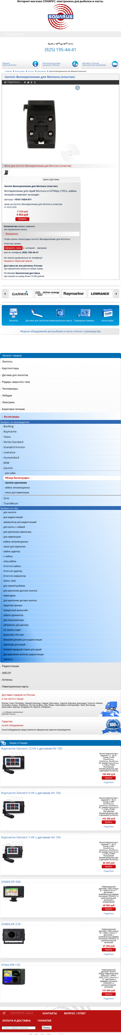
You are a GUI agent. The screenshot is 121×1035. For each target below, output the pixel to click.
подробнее (109, 782)
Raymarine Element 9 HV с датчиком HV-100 (30, 793)
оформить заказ (13, 247)
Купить (22, 219)
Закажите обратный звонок (18, 260)
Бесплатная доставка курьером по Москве (51, 64)
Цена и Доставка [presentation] (51, 179)
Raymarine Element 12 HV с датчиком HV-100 (31, 748)
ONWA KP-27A (10, 924)
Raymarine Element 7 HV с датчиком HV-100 (30, 837)
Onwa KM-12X (10, 965)
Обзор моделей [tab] (12, 34)
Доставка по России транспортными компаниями (94, 64)
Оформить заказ (21, 1013)
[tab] (60, 179)
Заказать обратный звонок (9, 64)
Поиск (46, 1027)
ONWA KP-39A (10, 882)
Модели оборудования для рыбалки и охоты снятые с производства (60, 331)
